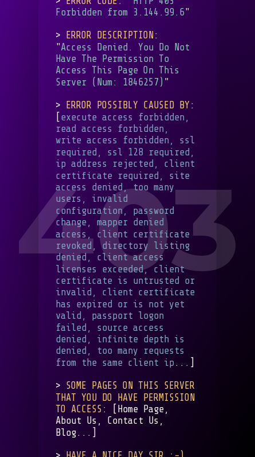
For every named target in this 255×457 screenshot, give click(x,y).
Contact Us (133, 420)
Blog (66, 432)
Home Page (140, 409)
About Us (76, 420)
